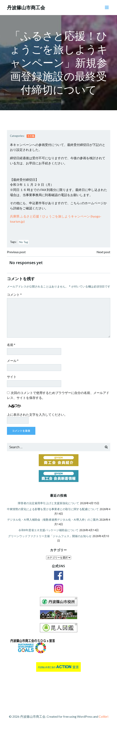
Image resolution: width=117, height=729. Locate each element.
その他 (30, 136)
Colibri (103, 716)
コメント (14, 294)
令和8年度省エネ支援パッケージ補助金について (48, 530)
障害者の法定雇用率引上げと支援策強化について (48, 503)
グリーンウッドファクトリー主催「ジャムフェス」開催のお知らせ (50, 536)
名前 (11, 345)
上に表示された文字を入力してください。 (37, 414)
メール (12, 360)
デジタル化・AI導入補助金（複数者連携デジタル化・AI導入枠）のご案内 (53, 519)
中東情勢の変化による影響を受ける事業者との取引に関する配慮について (53, 509)
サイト (11, 376)
